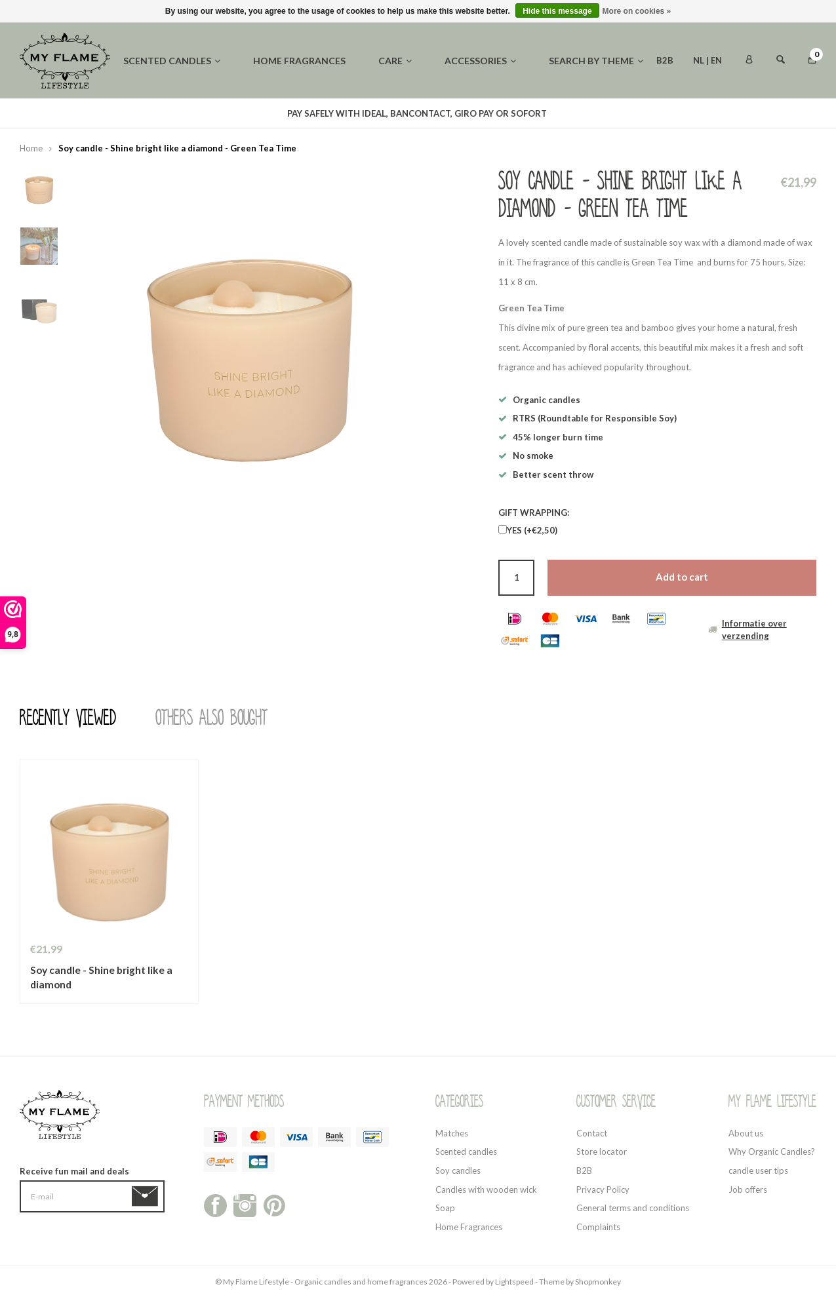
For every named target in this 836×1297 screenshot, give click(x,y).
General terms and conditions (632, 1208)
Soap (445, 1208)
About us (745, 1133)
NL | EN (707, 60)
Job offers (747, 1189)
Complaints (598, 1227)
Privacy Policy (602, 1189)
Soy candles (458, 1170)
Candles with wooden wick (486, 1189)
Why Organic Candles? (771, 1151)
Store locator (601, 1151)
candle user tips (758, 1170)
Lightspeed (514, 1282)
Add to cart (682, 577)
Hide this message (557, 11)
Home (31, 148)
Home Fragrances (468, 1227)
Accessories (480, 60)
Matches (451, 1133)
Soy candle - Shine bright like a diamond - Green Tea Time (177, 148)
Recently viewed (68, 718)
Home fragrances (299, 60)
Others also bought (211, 718)
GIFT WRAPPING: (533, 512)
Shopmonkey (598, 1282)
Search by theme (596, 60)
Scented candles (171, 60)
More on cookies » (637, 11)
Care (395, 60)
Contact (591, 1133)
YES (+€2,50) (532, 530)
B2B (664, 60)
